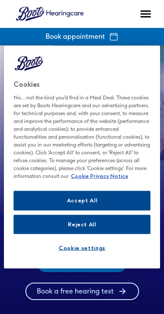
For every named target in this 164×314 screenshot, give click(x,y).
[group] (82, 291)
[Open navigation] (145, 14)
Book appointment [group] (82, 36)
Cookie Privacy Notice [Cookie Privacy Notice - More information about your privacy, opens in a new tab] (99, 176)
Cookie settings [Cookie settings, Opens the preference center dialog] (82, 247)
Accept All (82, 200)
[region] (82, 157)
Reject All (82, 224)
